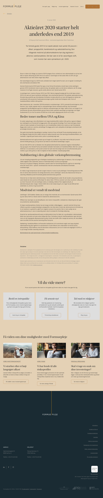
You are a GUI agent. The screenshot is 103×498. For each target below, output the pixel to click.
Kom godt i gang (46, 6)
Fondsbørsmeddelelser (92, 433)
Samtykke (95, 437)
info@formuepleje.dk (37, 265)
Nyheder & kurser (74, 6)
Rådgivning (54, 6)
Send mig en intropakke (18, 315)
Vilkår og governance (93, 441)
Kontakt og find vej (93, 429)
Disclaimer (39, 489)
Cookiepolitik (33, 489)
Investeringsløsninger (63, 6)
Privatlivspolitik (25, 489)
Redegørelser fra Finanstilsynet (91, 445)
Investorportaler (94, 453)
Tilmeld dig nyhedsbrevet (51, 315)
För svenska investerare (92, 457)
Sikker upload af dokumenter (91, 449)
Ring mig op (84, 315)
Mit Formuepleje (94, 474)
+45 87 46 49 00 (12, 457)
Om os (81, 6)
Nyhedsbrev (95, 425)
